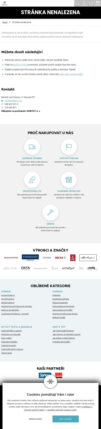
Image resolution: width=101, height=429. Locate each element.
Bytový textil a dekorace (16, 327)
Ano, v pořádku (65, 419)
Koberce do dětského (10, 310)
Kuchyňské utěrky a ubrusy (12, 349)
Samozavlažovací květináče (63, 306)
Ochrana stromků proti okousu (65, 314)
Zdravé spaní (6, 353)
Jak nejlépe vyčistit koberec (63, 338)
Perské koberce (7, 299)
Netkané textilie (58, 317)
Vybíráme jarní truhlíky (61, 342)
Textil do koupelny (8, 345)
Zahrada (57, 291)
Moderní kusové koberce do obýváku (16, 306)
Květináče (56, 295)
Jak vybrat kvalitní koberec (63, 331)
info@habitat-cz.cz (13, 100)
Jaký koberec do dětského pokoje (66, 334)
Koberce (6, 291)
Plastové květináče (60, 303)
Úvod (4, 22)
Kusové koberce (8, 295)
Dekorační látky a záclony (11, 331)
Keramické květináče (60, 299)
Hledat (77, 3)
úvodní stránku (20, 64)
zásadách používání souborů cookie (61, 410)
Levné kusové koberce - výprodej (15, 314)
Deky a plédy (6, 338)
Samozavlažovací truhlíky (62, 310)
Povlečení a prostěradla (10, 334)
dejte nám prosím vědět (71, 74)
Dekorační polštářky (9, 342)
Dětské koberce (7, 303)
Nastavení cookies (35, 419)
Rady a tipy (58, 327)
